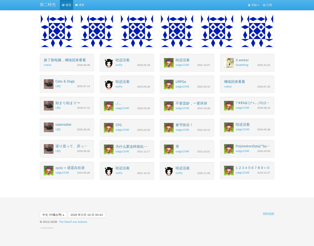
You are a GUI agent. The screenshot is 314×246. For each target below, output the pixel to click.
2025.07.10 (83, 107)
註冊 (267, 5)
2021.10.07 (203, 65)
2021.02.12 (203, 130)
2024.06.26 (83, 172)
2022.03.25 (143, 130)
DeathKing (242, 65)
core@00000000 (46, 228)
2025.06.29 (83, 129)
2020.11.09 (203, 173)
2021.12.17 (143, 151)
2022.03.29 (143, 108)
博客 (79, 5)
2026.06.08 (83, 65)
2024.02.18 (143, 65)
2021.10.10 (143, 173)
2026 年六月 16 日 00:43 (86, 215)
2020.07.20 (263, 86)
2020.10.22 (263, 65)
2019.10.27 (263, 172)
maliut (47, 65)
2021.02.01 (203, 151)
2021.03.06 (203, 108)
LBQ (57, 86)
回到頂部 (268, 214)
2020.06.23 (263, 107)
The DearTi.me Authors (73, 222)
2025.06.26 (83, 151)
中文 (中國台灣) (53, 215)
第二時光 (48, 4)
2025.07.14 (83, 86)
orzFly (119, 65)
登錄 (253, 5)
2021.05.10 (203, 86)
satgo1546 (62, 172)
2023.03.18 (143, 86)
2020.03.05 (263, 151)
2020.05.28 (263, 129)
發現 (66, 5)
